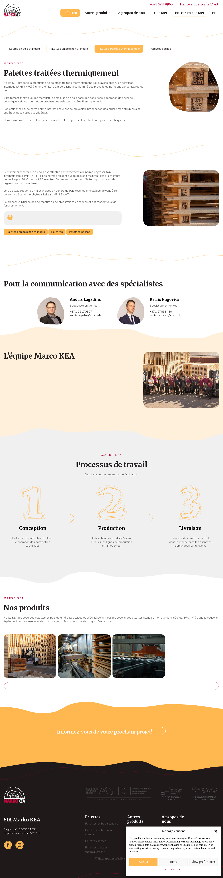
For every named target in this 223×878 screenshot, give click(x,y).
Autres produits (98, 13)
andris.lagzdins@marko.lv (85, 315)
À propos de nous (132, 13)
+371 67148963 (161, 4)
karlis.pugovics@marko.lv (165, 315)
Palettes (70, 13)
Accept (143, 861)
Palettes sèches (160, 49)
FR (214, 13)
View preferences (203, 861)
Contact (160, 13)
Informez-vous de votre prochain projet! (104, 732)
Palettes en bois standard (23, 49)
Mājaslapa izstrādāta (115, 858)
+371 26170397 (81, 312)
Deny (173, 861)
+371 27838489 (161, 312)
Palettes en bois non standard (68, 49)
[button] (216, 831)
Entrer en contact (189, 13)
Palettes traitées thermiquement (118, 49)
